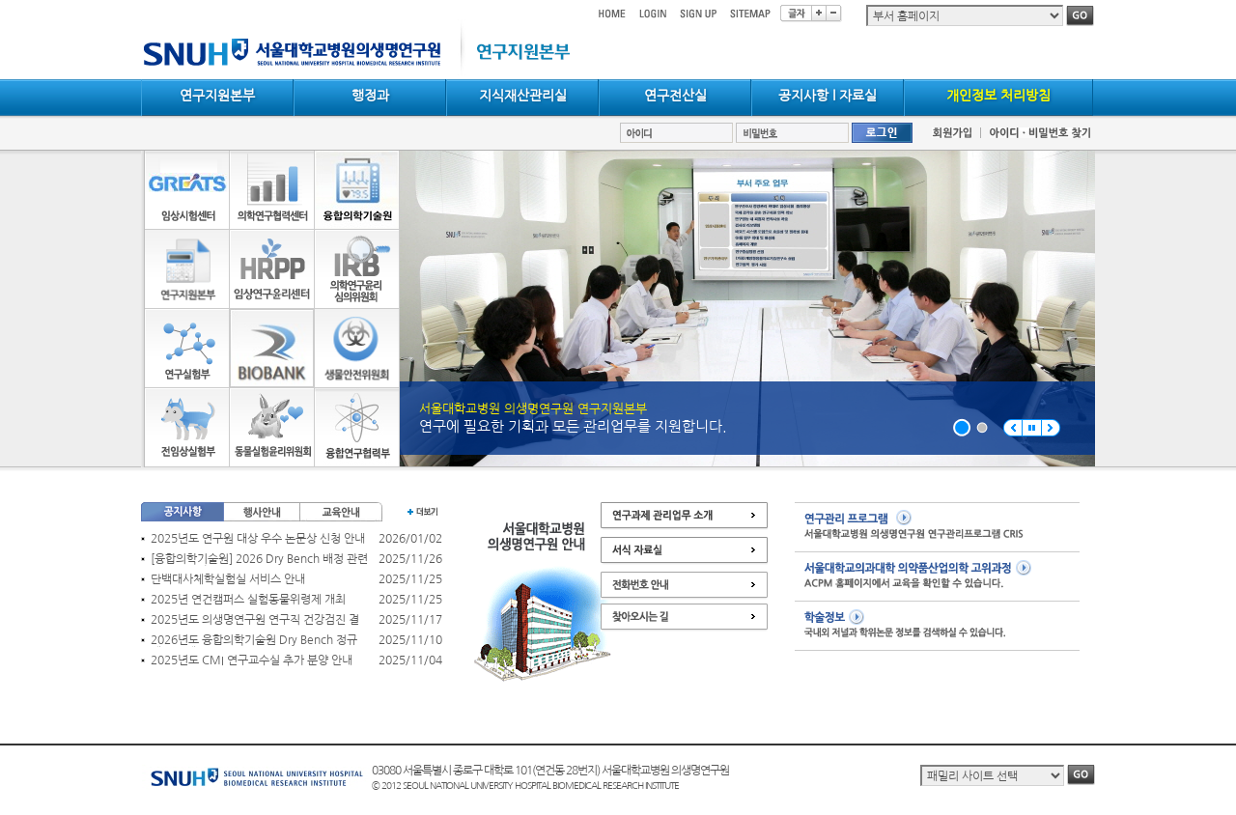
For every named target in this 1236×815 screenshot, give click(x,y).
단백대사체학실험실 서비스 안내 (228, 579)
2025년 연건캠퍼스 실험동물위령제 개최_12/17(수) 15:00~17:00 (248, 600)
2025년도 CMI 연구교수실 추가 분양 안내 (251, 660)
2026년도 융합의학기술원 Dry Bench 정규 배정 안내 (254, 640)
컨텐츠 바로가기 (141, 0)
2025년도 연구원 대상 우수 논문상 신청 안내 (258, 539)
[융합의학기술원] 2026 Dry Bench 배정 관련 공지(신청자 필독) (259, 559)
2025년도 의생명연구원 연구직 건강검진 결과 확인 (255, 620)
